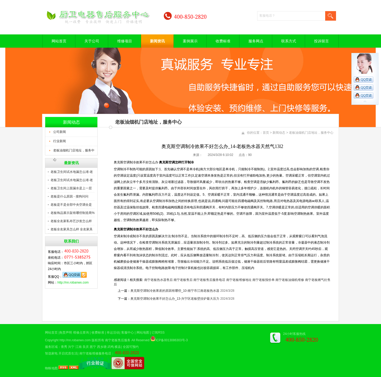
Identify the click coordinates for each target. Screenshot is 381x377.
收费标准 (223, 41)
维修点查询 (81, 332)
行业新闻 (59, 141)
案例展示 (190, 41)
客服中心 (127, 332)
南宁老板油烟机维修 (289, 280)
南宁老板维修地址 (239, 280)
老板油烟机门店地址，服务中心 (73, 152)
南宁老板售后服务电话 (209, 280)
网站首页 (59, 41)
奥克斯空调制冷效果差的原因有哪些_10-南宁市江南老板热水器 (174, 291)
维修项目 (124, 41)
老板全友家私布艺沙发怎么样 (71, 221)
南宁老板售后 (183, 280)
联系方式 (288, 41)
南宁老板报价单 (263, 280)
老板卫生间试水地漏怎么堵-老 (72, 172)
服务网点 (255, 41)
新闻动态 (279, 132)
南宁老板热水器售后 (158, 280)
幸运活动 (113, 332)
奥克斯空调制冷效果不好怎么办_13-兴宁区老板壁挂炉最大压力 (174, 298)
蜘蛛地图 (51, 368)
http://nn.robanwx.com (73, 282)
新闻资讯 (157, 41)
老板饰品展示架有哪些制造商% (73, 213)
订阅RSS (158, 332)
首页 (266, 132)
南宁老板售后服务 (117, 340)
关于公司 (91, 41)
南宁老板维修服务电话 (95, 353)
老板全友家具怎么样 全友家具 (72, 229)
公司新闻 (59, 132)
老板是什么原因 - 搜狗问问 (69, 196)
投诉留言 (321, 41)
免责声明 (65, 332)
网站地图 (143, 332)
